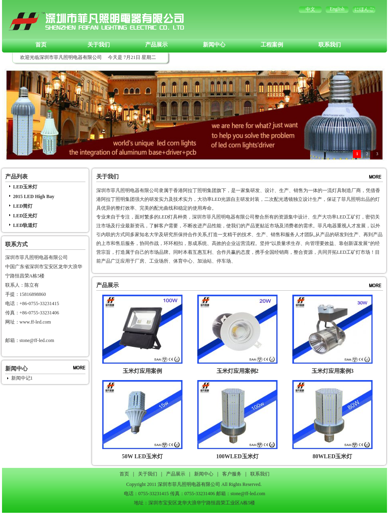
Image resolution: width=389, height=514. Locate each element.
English (337, 9)
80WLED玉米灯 (333, 456)
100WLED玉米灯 (237, 456)
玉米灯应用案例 (142, 371)
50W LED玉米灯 (142, 456)
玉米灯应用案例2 (238, 371)
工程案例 (272, 45)
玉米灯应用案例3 (333, 371)
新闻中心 (214, 45)
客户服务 (231, 474)
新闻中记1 (22, 378)
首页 (41, 45)
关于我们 (98, 45)
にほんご (364, 9)
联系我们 (329, 45)
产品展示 (156, 45)
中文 (310, 9)
